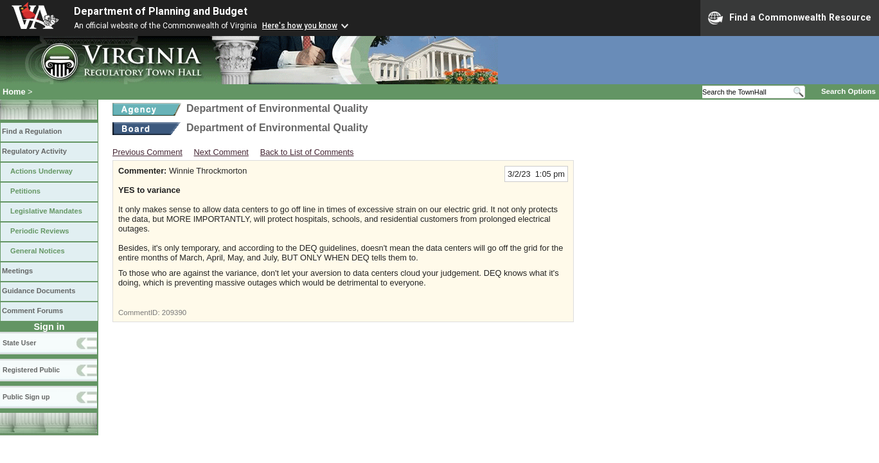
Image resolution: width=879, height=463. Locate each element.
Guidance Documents (38, 291)
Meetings (17, 271)
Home (14, 91)
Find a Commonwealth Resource (789, 18)
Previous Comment (147, 152)
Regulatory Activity (34, 151)
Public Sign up (26, 397)
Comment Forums (32, 310)
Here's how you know (299, 25)
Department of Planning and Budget (160, 11)
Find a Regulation (32, 131)
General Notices (37, 251)
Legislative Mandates (46, 211)
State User (19, 343)
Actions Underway (41, 171)
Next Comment (221, 152)
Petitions (25, 191)
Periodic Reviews (39, 231)
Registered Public (31, 370)
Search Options (848, 91)
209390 (174, 312)
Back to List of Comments (307, 152)
